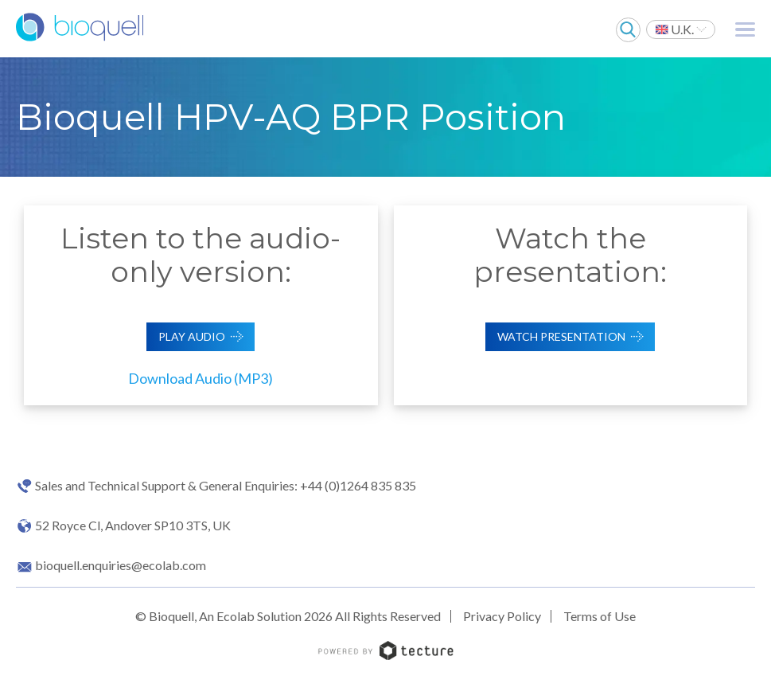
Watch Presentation (561, 336)
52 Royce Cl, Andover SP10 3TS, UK (133, 525)
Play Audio (191, 336)
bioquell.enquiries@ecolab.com (120, 565)
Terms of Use (599, 615)
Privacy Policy (502, 615)
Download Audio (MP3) (200, 378)
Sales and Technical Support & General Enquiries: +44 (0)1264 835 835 (225, 486)
